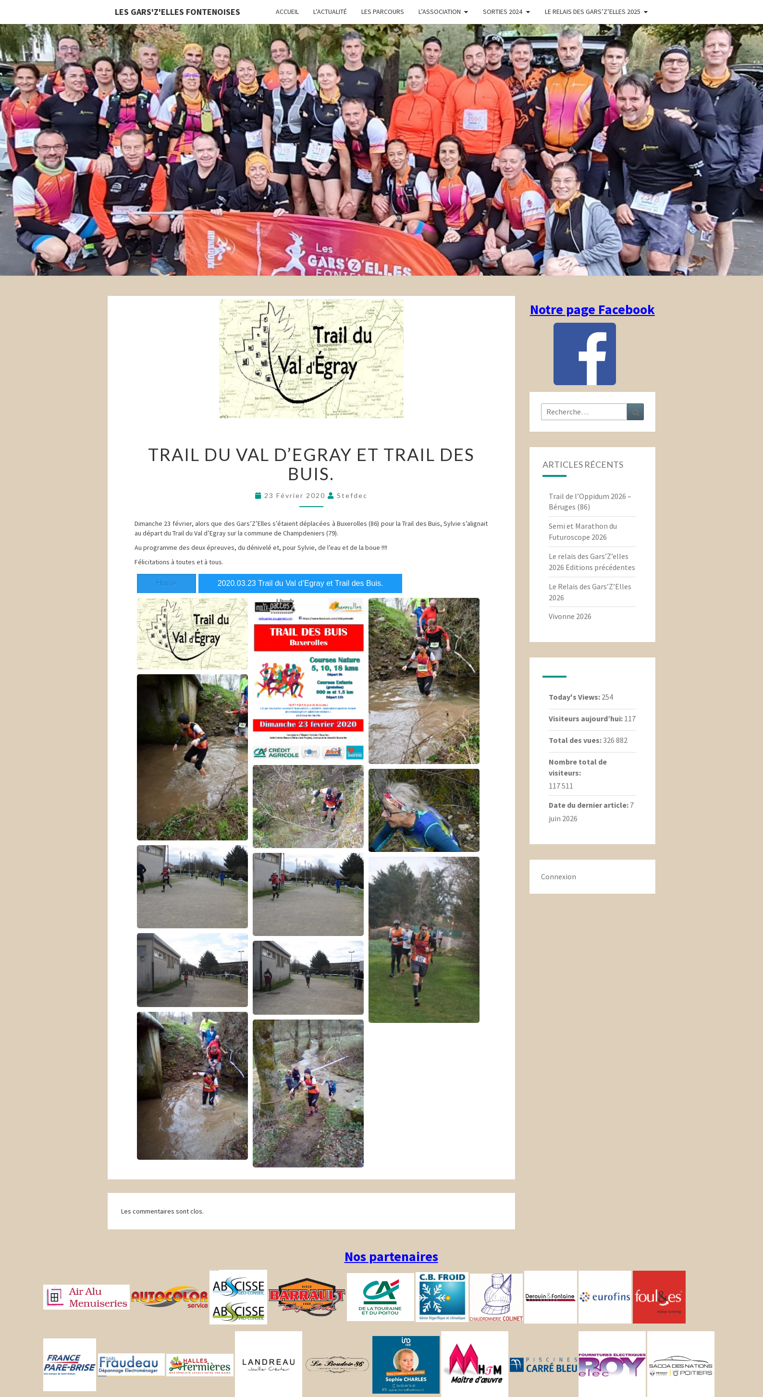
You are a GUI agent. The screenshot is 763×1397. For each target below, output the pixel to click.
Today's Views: (575, 697)
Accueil (287, 11)
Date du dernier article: (589, 805)
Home (166, 583)
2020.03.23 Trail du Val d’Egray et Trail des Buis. (300, 583)
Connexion (558, 876)
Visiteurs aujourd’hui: (586, 718)
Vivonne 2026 (570, 616)
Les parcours (382, 11)
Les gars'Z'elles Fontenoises (177, 11)
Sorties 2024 (502, 11)
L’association (439, 11)
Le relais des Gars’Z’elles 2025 (592, 11)
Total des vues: (576, 740)
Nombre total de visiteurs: (578, 767)
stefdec (352, 495)
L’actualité (330, 11)
